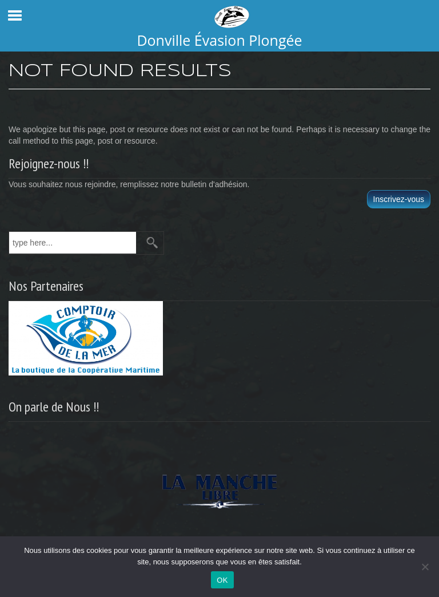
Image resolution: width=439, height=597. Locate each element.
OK (222, 580)
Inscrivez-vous (398, 199)
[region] (219, 487)
